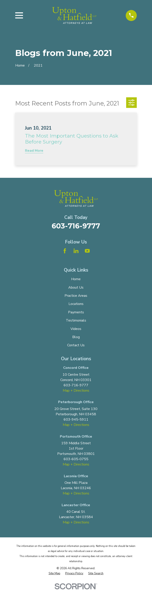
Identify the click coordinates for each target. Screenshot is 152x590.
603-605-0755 (76, 459)
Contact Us (76, 345)
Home (76, 279)
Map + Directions (76, 390)
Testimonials (76, 320)
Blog (76, 337)
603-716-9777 (76, 226)
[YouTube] (87, 250)
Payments (76, 312)
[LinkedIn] (76, 250)
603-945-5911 (76, 419)
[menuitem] (54, 573)
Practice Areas (76, 295)
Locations (76, 303)
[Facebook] (64, 250)
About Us (76, 287)
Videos (75, 328)
